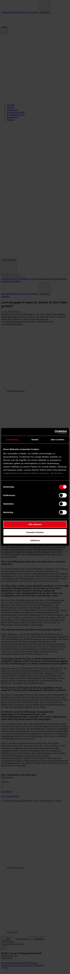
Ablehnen (35, 540)
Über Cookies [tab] (57, 439)
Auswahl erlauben (35, 532)
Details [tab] (35, 439)
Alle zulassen (35, 524)
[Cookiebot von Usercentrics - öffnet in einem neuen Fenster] (55, 432)
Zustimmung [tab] (12, 439)
